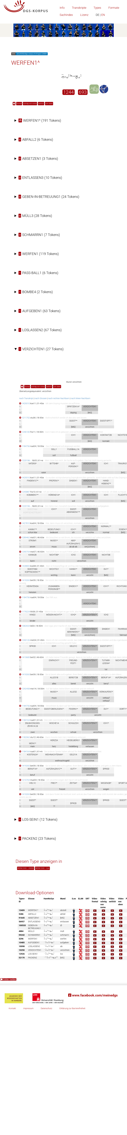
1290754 (24, 552)
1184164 (24, 720)
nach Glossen (41, 398)
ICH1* (54, 509)
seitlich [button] (41, 103)
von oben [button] (49, 103)
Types (97, 7)
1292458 (24, 689)
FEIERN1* (73, 709)
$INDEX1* (73, 586)
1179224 (24, 611)
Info (62, 7)
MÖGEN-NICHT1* (54, 615)
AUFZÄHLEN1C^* (54, 769)
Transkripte (79, 7)
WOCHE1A (54, 723)
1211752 (24, 418)
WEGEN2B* (106, 783)
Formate (113, 7)
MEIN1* (32, 743)
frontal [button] (19, 103)
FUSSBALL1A (73, 449)
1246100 (24, 432)
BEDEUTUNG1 (54, 529)
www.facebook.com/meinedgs (93, 995)
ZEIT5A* (73, 783)
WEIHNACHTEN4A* (54, 754)
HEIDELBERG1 (73, 740)
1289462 (24, 537)
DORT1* (123, 709)
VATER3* (33, 463)
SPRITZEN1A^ (73, 406)
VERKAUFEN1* (106, 692)
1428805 (24, 566)
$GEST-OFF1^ (106, 421)
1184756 (24, 446)
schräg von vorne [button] (30, 103)
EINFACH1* (54, 660)
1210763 (24, 780)
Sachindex (66, 15)
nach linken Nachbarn (80, 398)
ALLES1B (54, 677)
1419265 (24, 580)
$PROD (32, 646)
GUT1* (73, 769)
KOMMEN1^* (32, 495)
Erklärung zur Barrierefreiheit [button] (72, 1008)
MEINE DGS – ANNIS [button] (25, 868)
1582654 (24, 626)
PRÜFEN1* (54, 480)
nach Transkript (26, 398)
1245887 (24, 492)
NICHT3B (106, 555)
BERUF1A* (106, 677)
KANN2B (33, 555)
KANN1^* (32, 529)
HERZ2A (54, 740)
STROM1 (33, 540)
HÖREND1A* (54, 495)
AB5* (73, 540)
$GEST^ (32, 800)
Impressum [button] (28, 1008)
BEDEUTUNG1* (32, 709)
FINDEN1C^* (32, 480)
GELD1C (73, 646)
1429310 (24, 403)
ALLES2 (73, 692)
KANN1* (73, 569)
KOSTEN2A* (32, 754)
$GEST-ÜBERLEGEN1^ (54, 709)
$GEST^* (73, 421)
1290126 (24, 640)
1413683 (24, 657)
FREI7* (54, 783)
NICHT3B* (54, 555)
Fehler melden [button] (8, 979)
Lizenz (84, 15)
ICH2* (73, 615)
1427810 (24, 523)
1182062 (24, 737)
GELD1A (73, 754)
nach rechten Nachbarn (58, 398)
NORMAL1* (106, 526)
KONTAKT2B (106, 435)
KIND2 (32, 615)
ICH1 (73, 435)
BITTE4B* (54, 463)
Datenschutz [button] (46, 1008)
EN (100, 15)
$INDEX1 (73, 480)
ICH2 (73, 555)
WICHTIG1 (54, 569)
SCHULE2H (73, 723)
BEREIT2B (73, 677)
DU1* (106, 569)
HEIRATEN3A (33, 586)
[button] (14, 103)
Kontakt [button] (12, 1008)
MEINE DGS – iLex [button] (42, 868)
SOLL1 (54, 449)
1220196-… (25, 460)
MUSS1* (54, 540)
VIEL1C (32, 783)
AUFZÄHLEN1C (73, 543)
